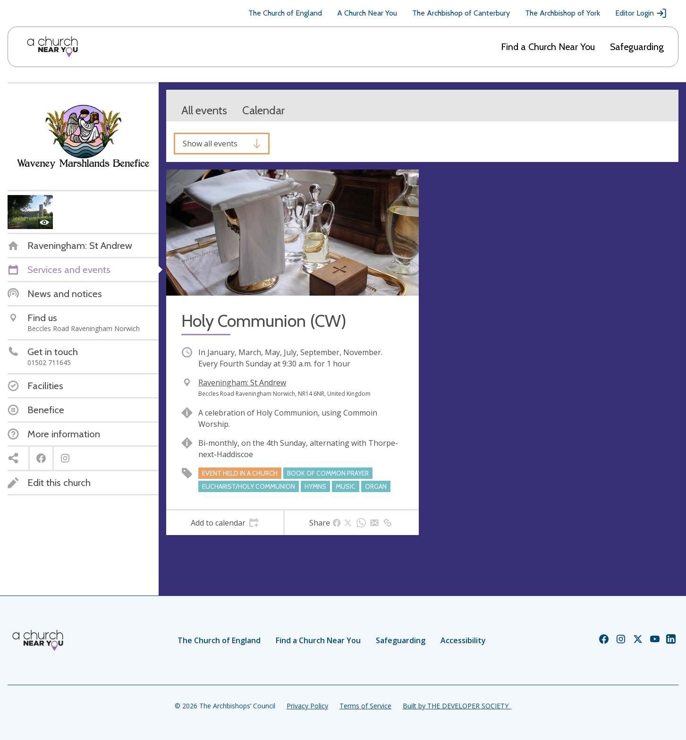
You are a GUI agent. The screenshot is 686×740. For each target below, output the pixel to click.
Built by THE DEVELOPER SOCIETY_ (457, 705)
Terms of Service (365, 705)
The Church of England (285, 13)
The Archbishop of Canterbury (461, 13)
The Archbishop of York (562, 13)
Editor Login (641, 13)
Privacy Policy (307, 705)
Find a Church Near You (548, 46)
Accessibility (463, 640)
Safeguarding (637, 46)
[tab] (224, 522)
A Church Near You (367, 13)
